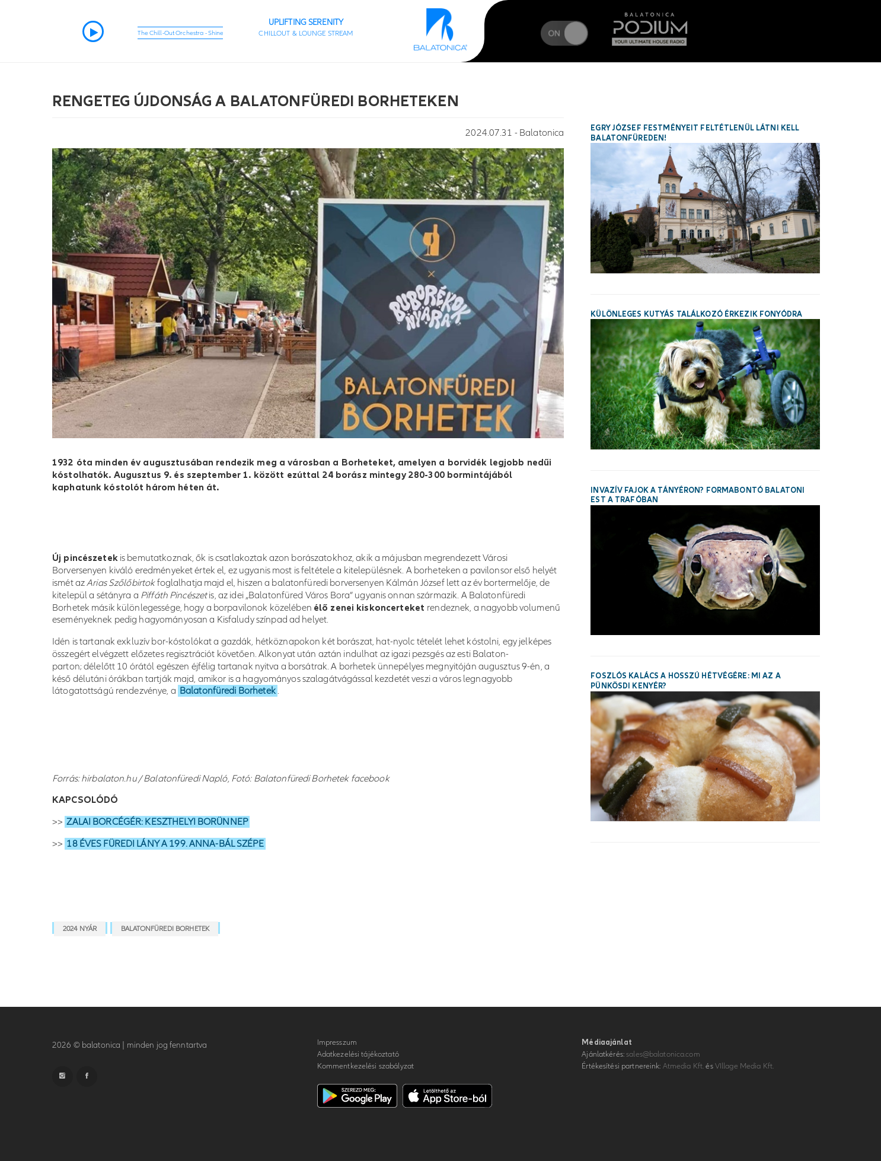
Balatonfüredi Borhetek (228, 691)
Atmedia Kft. (683, 1066)
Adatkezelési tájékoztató (358, 1054)
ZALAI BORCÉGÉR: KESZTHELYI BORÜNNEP (157, 822)
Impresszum (337, 1042)
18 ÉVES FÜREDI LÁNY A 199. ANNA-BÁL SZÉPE (164, 844)
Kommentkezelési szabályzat (365, 1066)
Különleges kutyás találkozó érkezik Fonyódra (696, 314)
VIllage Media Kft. (744, 1066)
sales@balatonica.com (663, 1054)
